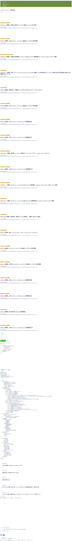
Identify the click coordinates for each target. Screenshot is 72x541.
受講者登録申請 (8, 425)
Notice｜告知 (6, 439)
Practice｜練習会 (6, 446)
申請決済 (7, 426)
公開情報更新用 (8, 429)
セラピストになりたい (7, 349)
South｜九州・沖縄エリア (8, 454)
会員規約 (7, 422)
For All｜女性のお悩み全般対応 (11, 417)
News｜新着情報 (5, 438)
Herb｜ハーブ (6, 445)
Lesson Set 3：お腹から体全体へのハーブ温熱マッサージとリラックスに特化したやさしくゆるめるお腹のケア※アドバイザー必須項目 (30, 396)
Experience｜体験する (5, 413)
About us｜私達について (6, 381)
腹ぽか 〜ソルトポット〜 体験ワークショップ (13, 391)
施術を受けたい (6, 347)
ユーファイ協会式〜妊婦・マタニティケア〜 (15, 405)
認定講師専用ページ (7, 423)
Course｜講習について (5, 387)
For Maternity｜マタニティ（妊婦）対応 (12, 416)
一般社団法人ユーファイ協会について (8, 345)
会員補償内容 (8, 421)
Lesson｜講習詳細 (5, 442)
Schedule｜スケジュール (8, 384)
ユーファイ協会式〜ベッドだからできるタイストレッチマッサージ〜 (19, 408)
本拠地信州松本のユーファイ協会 (9, 383)
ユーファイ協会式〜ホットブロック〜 (14, 406)
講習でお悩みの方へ (7, 388)
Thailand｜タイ (6, 455)
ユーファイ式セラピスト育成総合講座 (12, 393)
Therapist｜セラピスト (7, 415)
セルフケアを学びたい (7, 348)
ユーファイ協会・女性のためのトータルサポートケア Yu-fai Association (13, 529)
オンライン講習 (8, 390)
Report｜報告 (6, 440)
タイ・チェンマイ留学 (9, 411)
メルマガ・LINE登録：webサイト (9, 386)
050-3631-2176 (4, 375)
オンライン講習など (7, 346)
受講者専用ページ (7, 427)
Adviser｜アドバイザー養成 (8, 444)
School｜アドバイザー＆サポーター (10, 414)
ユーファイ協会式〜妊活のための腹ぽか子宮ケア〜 (16, 403)
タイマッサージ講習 (9, 412)
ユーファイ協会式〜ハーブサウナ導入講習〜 (15, 407)
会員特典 (7, 420)
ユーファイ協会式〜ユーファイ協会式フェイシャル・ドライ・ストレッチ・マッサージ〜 (22, 409)
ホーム (3, 380)
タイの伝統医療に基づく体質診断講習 (12, 410)
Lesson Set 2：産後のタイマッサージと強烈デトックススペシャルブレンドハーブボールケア (23, 395)
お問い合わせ (4, 6)
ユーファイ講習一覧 (7, 389)
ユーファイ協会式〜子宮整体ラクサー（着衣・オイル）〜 (17, 404)
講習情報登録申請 (9, 424)
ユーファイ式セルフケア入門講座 (11, 392)
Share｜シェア (6, 441)
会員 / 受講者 (4, 418)
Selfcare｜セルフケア (7, 443)
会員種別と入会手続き (7, 419)
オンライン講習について (8, 385)
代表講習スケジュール (6, 350)
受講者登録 (8, 428)
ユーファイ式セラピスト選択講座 (11, 394)
